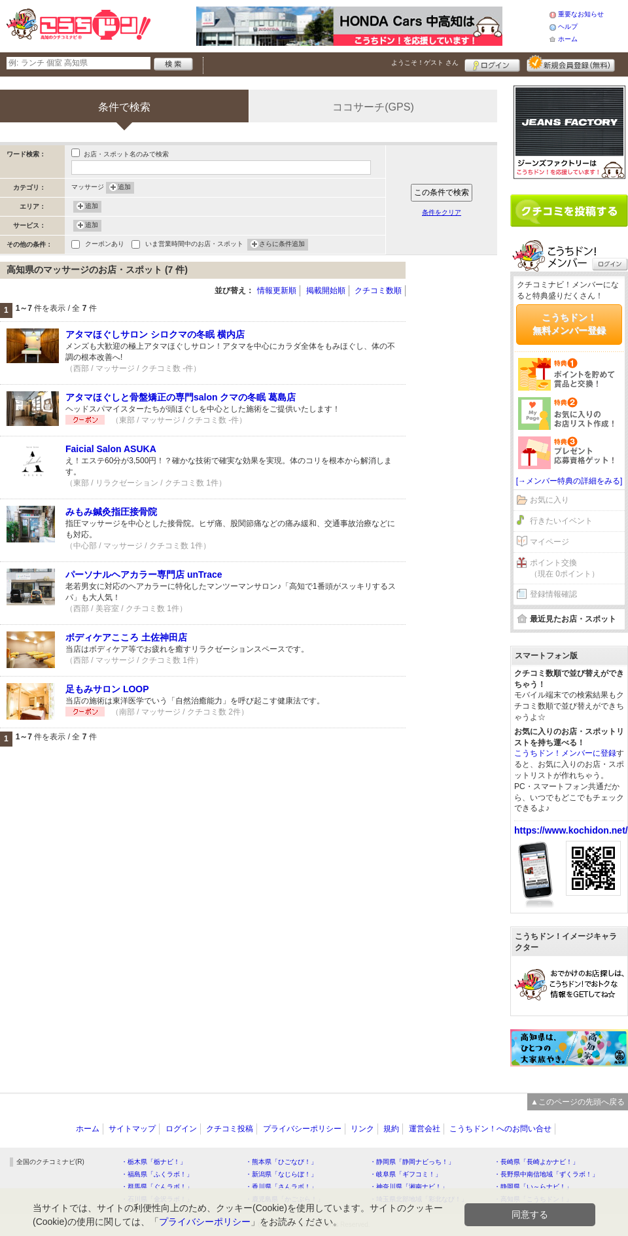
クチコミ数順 (378, 290)
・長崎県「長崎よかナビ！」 (536, 1161)
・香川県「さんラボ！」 (281, 1186)
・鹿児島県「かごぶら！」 (284, 1199)
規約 (391, 1128)
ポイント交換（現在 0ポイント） (564, 568)
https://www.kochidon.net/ (571, 830)
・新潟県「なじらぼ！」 (281, 1174)
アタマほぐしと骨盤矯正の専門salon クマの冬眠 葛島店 (180, 397)
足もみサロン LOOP (107, 689)
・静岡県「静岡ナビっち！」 (412, 1161)
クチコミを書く (569, 210)
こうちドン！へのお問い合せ (500, 1128)
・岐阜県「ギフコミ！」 (406, 1174)
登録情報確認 (553, 594)
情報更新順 (276, 290)
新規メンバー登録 (571, 63)
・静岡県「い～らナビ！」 (533, 1186)
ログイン (492, 63)
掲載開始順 (325, 290)
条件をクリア (441, 212)
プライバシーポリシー (302, 1128)
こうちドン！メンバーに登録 (565, 753)
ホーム (568, 39)
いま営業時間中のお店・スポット (194, 245)
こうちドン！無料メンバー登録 (569, 324)
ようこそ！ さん (425, 62)
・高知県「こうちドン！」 (533, 1199)
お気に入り (549, 499)
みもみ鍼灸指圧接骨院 (111, 511)
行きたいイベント (561, 520)
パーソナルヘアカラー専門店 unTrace (143, 574)
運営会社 (424, 1128)
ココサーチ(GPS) (372, 107)
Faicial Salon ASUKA (110, 449)
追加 (124, 187)
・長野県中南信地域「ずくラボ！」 (546, 1174)
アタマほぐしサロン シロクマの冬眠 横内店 (155, 334)
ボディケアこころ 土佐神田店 (126, 637)
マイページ (549, 541)
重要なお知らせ (581, 14)
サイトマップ (132, 1128)
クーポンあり (104, 245)
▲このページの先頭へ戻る (578, 1101)
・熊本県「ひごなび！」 (281, 1161)
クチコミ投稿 (229, 1128)
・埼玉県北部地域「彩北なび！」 (419, 1199)
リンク (362, 1128)
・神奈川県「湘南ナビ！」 (409, 1186)
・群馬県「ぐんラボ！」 (157, 1186)
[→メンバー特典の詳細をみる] (569, 481)
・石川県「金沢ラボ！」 (157, 1199)
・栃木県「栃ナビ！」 (153, 1161)
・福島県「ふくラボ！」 (157, 1174)
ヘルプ (568, 26)
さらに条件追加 (282, 244)
